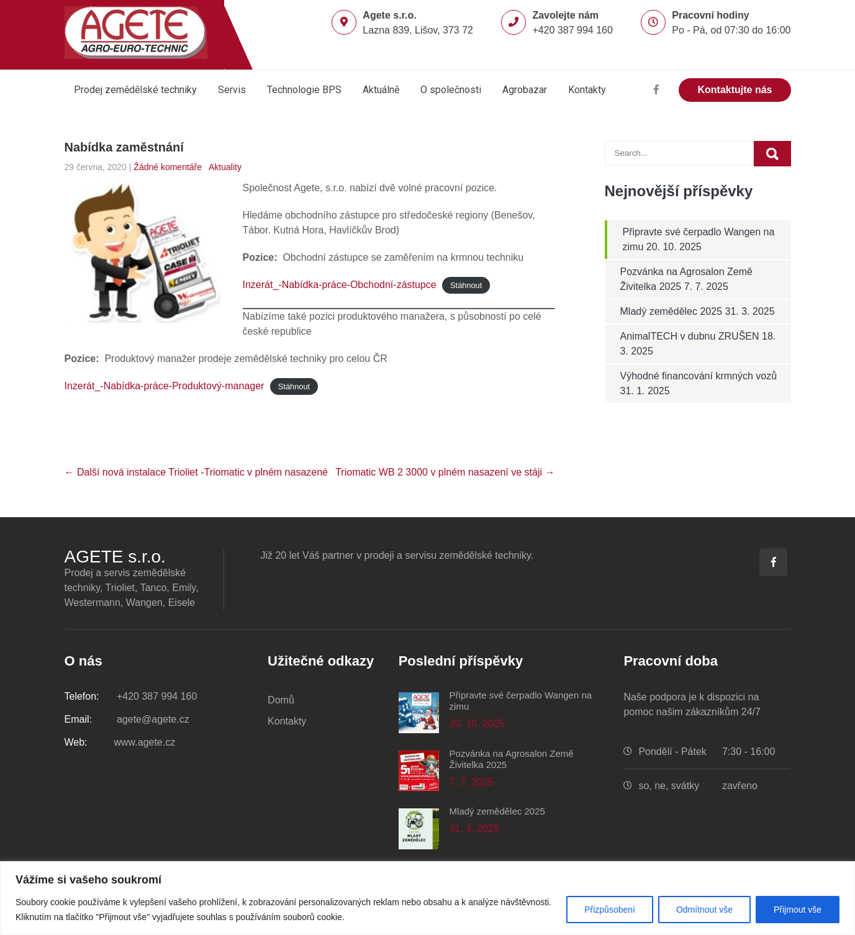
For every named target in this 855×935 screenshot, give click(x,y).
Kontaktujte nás (734, 89)
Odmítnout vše (704, 910)
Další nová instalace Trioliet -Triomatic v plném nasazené (196, 472)
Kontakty (587, 90)
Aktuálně (381, 90)
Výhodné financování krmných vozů (698, 376)
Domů (281, 700)
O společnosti (450, 90)
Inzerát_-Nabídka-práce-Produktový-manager (165, 386)
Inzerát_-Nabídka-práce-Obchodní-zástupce (340, 284)
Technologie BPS (304, 90)
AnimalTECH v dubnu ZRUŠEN (689, 336)
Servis (232, 90)
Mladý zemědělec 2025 (671, 311)
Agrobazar (524, 90)
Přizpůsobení (609, 910)
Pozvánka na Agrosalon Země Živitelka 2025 (512, 759)
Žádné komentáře (167, 167)
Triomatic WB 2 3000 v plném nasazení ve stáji (444, 472)
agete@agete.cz (127, 719)
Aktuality (225, 167)
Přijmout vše (797, 910)
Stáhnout (466, 285)
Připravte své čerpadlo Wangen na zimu (521, 700)
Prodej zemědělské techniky (135, 90)
